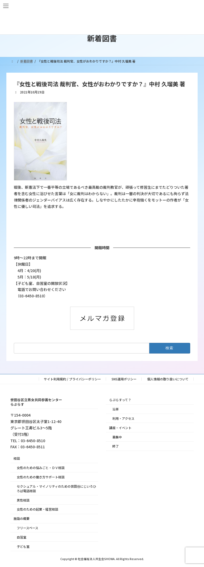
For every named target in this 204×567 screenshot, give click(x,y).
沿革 (115, 409)
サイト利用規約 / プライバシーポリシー (72, 379)
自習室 (21, 537)
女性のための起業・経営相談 (37, 509)
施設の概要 (21, 518)
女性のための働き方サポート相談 (41, 477)
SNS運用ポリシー (124, 379)
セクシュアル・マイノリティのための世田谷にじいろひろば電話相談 (56, 488)
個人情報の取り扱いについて (168, 379)
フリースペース (27, 527)
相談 (17, 458)
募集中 (117, 436)
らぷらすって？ (120, 399)
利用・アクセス (123, 418)
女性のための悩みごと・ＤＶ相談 (41, 467)
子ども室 (23, 546)
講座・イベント (120, 427)
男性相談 (23, 500)
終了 (115, 446)
